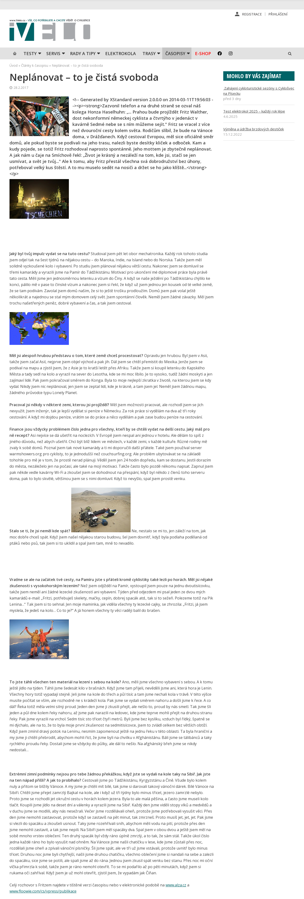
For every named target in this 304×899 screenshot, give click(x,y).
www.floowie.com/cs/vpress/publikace (43, 891)
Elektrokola (120, 53)
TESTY (30, 53)
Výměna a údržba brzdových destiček (253, 129)
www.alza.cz (176, 885)
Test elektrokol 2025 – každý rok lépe (254, 111)
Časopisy (175, 53)
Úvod (14, 65)
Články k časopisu (34, 65)
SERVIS (53, 53)
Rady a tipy (82, 53)
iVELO (50, 31)
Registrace (252, 14)
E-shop (203, 53)
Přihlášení (277, 14)
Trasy (149, 53)
